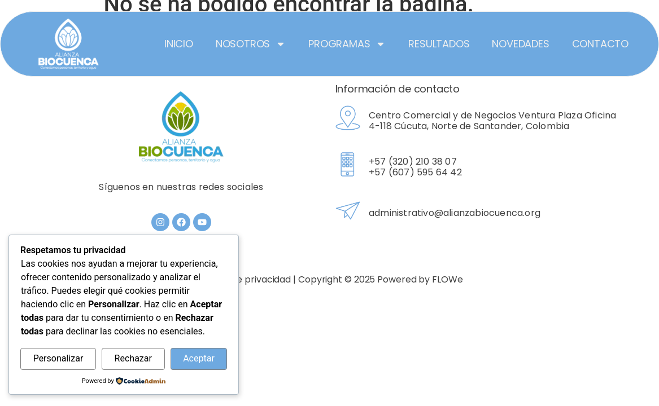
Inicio (178, 44)
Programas (347, 44)
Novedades (520, 44)
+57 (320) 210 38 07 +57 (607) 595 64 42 (415, 167)
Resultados (438, 44)
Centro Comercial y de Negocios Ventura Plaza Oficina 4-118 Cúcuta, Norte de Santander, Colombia (492, 121)
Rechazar (133, 358)
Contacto (600, 44)
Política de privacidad (243, 279)
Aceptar (199, 358)
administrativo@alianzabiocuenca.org (454, 212)
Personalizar (58, 358)
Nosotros (251, 44)
